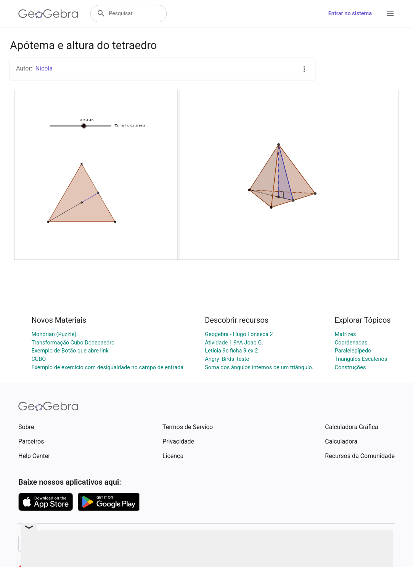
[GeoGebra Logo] (48, 13)
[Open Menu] (390, 13)
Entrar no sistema (350, 13)
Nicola (44, 68)
